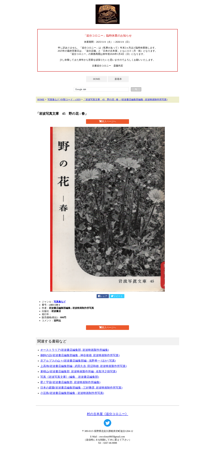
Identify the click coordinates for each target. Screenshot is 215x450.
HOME (96, 79)
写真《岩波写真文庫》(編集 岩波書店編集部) (69, 376)
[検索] (101, 89)
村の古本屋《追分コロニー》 (107, 414)
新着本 (118, 79)
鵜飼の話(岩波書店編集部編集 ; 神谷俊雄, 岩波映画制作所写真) (79, 355)
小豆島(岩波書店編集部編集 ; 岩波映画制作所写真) (72, 393)
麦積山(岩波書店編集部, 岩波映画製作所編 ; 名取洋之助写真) (78, 371)
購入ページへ (107, 121)
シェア (102, 296)
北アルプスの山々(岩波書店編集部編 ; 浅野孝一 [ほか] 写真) (78, 360)
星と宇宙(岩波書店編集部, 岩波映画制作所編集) (70, 382)
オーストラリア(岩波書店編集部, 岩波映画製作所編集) (74, 349)
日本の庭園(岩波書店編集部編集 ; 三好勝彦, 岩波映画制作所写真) (81, 387)
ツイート (117, 296)
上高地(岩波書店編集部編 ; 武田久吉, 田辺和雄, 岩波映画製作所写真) (83, 366)
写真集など (60, 301)
